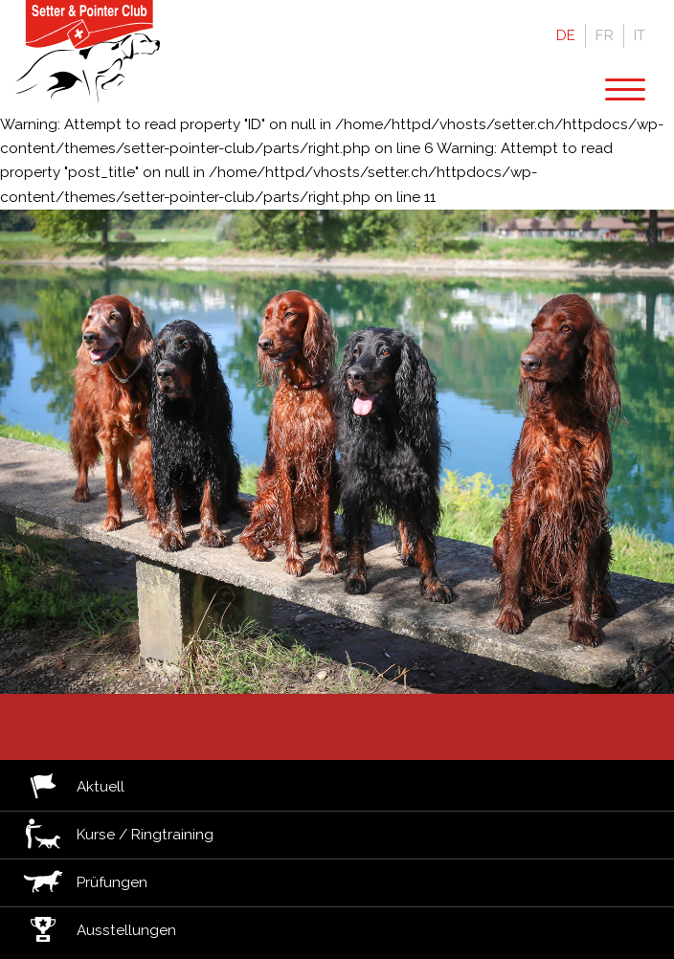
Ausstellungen (126, 931)
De (565, 35)
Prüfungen (112, 883)
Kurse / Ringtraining (145, 835)
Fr (604, 35)
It (639, 35)
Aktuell (100, 787)
